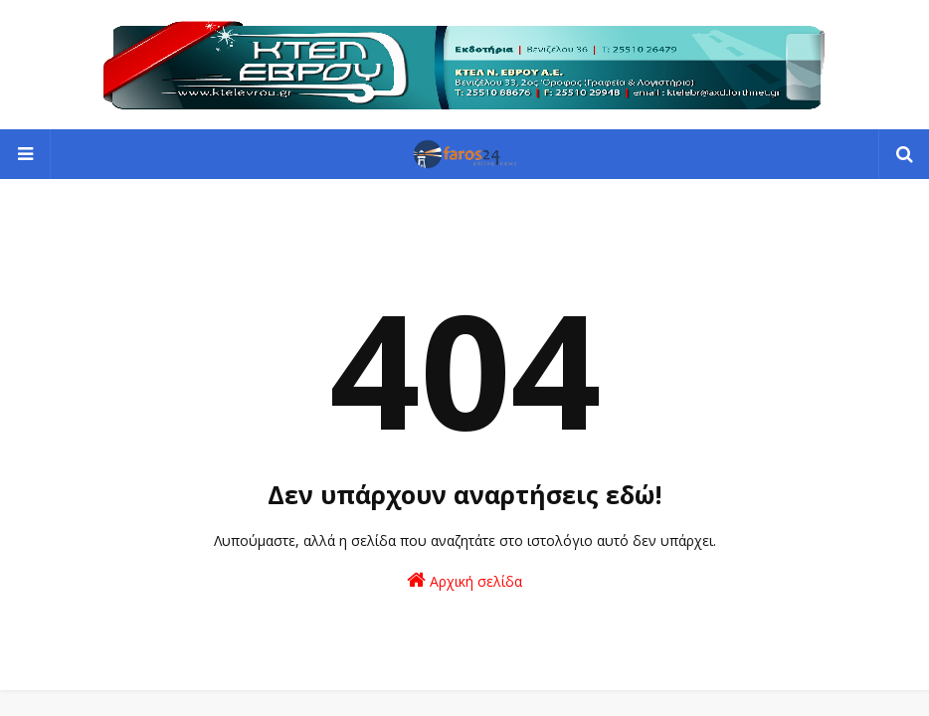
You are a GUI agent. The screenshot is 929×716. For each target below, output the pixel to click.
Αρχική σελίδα (464, 580)
